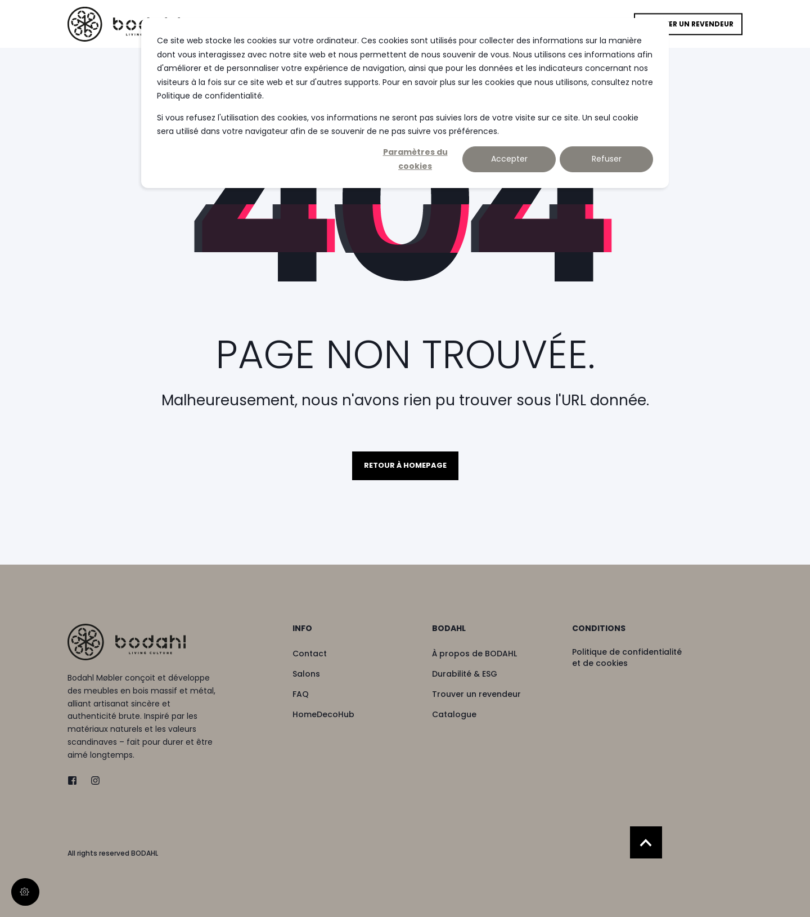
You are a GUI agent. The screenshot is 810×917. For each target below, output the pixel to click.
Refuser (607, 158)
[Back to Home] (124, 23)
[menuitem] (354, 633)
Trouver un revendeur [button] (688, 24)
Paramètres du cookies (415, 159)
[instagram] (92, 780)
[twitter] (76, 780)
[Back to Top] (646, 842)
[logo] (127, 642)
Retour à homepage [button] (405, 465)
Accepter (509, 158)
